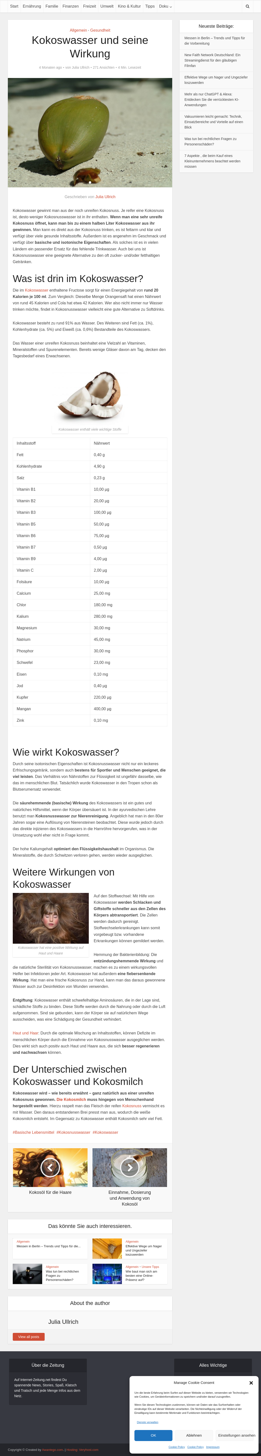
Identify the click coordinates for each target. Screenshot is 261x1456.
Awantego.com (52, 1450)
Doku (163, 6)
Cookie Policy (177, 1446)
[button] (251, 1382)
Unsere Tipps (150, 1267)
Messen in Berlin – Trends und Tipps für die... (49, 1246)
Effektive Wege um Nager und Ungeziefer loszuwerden (144, 1250)
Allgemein (78, 30)
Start (14, 6)
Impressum (212, 1446)
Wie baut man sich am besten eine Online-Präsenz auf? (141, 1276)
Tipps (150, 6)
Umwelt (106, 6)
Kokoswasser (36, 290)
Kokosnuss (131, 1106)
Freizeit (89, 6)
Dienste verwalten (147, 1422)
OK (153, 1435)
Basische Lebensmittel (34, 1132)
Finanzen (71, 6)
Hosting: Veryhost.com (82, 1450)
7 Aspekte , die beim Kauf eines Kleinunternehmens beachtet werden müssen (212, 161)
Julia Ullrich (81, 67)
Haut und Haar (25, 1033)
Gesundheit (100, 30)
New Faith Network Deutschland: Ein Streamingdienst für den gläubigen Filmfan (212, 60)
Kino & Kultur (129, 6)
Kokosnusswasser (74, 1132)
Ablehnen (194, 1435)
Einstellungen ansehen (236, 1435)
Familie (52, 6)
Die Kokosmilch (71, 1099)
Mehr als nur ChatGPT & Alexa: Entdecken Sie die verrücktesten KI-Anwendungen (211, 99)
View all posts (28, 1337)
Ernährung (32, 6)
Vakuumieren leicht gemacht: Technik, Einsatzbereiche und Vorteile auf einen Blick (213, 122)
